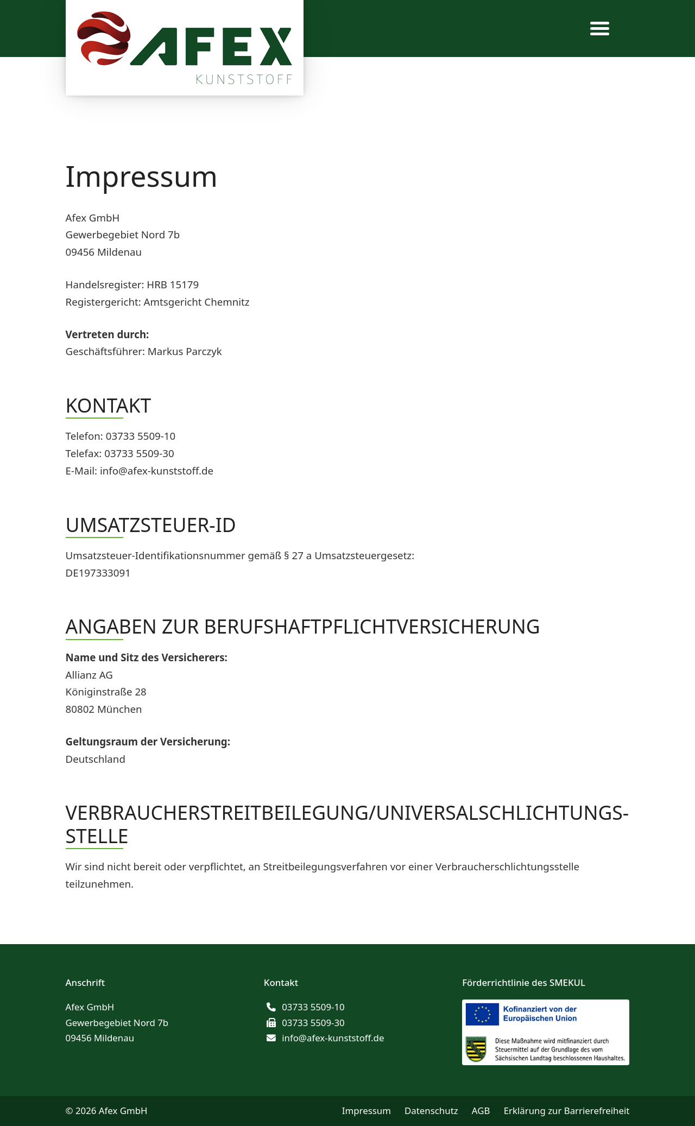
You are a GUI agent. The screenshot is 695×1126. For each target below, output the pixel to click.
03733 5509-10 (313, 1007)
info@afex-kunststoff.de (333, 1038)
